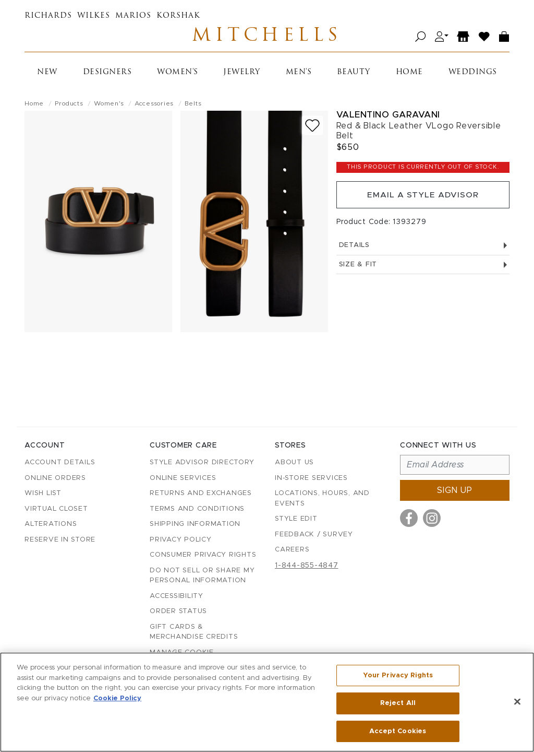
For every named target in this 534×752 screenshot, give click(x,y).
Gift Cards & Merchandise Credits (194, 632)
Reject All (398, 703)
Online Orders (55, 478)
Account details (60, 462)
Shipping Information (195, 524)
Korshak (178, 16)
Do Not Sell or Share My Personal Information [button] (202, 575)
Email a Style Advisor (423, 198)
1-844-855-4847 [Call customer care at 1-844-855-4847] (306, 565)
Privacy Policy (181, 539)
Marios (133, 16)
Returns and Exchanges (201, 493)
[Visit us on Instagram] (432, 518)
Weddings (472, 74)
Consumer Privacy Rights (203, 554)
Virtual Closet (56, 509)
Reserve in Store (60, 539)
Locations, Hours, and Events (322, 498)
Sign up (454, 490)
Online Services (183, 478)
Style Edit (296, 518)
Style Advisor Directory (202, 462)
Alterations (51, 524)
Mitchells (267, 38)
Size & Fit (423, 269)
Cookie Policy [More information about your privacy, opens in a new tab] (117, 699)
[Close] (517, 701)
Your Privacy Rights (398, 676)
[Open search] (420, 38)
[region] (267, 702)
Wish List (43, 493)
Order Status (178, 611)
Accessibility (176, 596)
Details (423, 250)
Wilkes (93, 16)
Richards (48, 16)
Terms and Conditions (197, 509)
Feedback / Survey (314, 534)
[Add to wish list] (312, 127)
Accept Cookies (397, 730)
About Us (294, 462)
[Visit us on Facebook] (409, 518)
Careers (292, 549)
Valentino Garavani (388, 116)
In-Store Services (311, 478)
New (47, 74)
